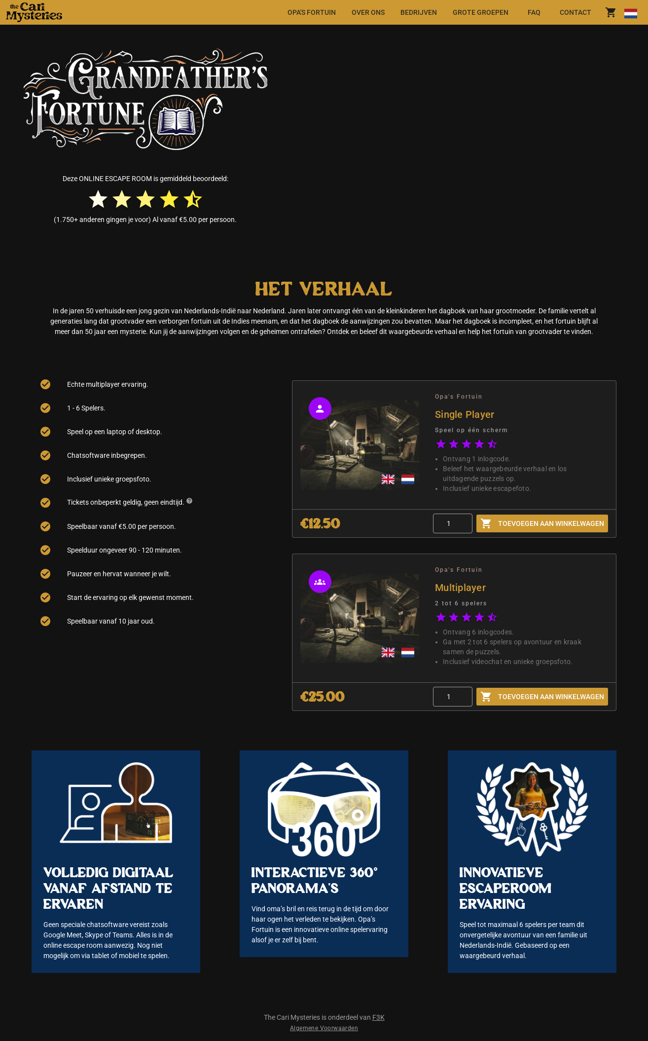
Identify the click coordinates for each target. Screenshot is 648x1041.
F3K (378, 1017)
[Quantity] (453, 523)
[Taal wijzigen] (630, 12)
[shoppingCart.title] (611, 12)
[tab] (312, 12)
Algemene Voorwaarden (324, 1028)
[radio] (98, 199)
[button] (75, 12)
